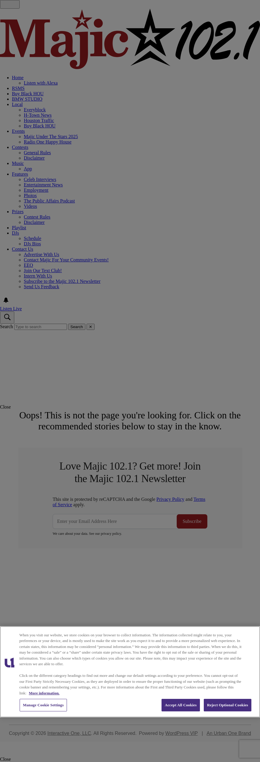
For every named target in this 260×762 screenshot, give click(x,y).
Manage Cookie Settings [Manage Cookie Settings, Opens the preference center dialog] (43, 705)
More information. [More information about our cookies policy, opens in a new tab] (44, 693)
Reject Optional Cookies (227, 705)
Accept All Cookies (181, 705)
